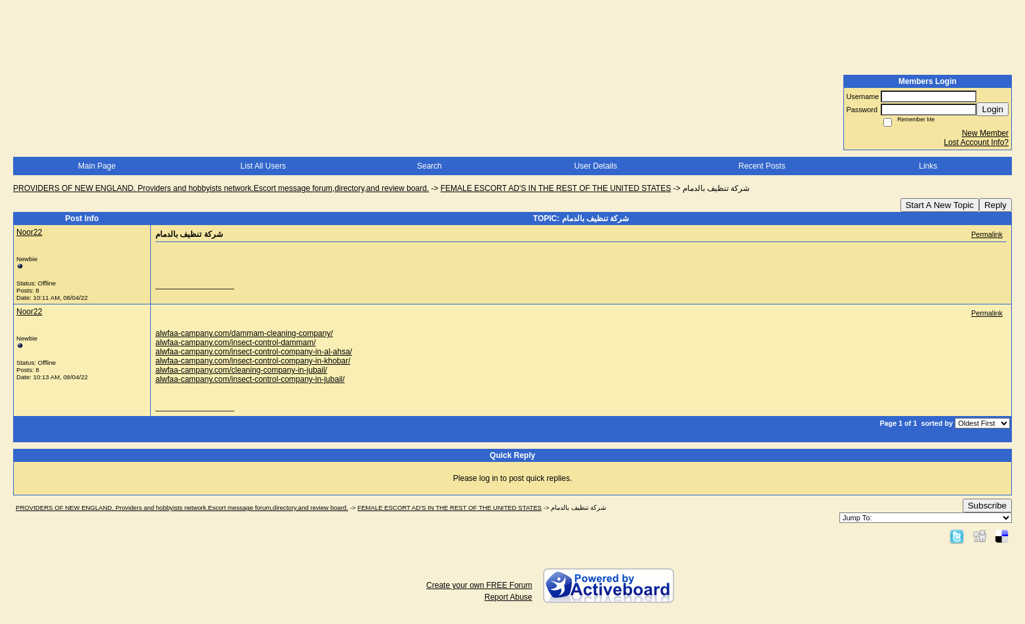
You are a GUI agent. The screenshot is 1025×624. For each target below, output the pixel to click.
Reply (995, 205)
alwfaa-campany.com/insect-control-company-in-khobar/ (252, 360)
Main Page (96, 166)
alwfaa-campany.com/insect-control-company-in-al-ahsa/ (253, 351)
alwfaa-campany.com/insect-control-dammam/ (235, 342)
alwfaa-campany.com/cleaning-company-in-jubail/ (241, 370)
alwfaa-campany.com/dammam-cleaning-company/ (244, 333)
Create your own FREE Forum (479, 585)
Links (928, 166)
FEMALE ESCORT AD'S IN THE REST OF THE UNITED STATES (556, 188)
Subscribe (987, 505)
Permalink (987, 234)
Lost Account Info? (976, 142)
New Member (985, 133)
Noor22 (29, 232)
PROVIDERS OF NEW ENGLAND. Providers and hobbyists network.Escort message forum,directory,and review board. (221, 188)
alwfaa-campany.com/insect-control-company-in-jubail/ (250, 379)
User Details (595, 166)
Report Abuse (509, 597)
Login (992, 109)
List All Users (263, 166)
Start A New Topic (940, 205)
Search (429, 166)
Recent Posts (761, 166)
